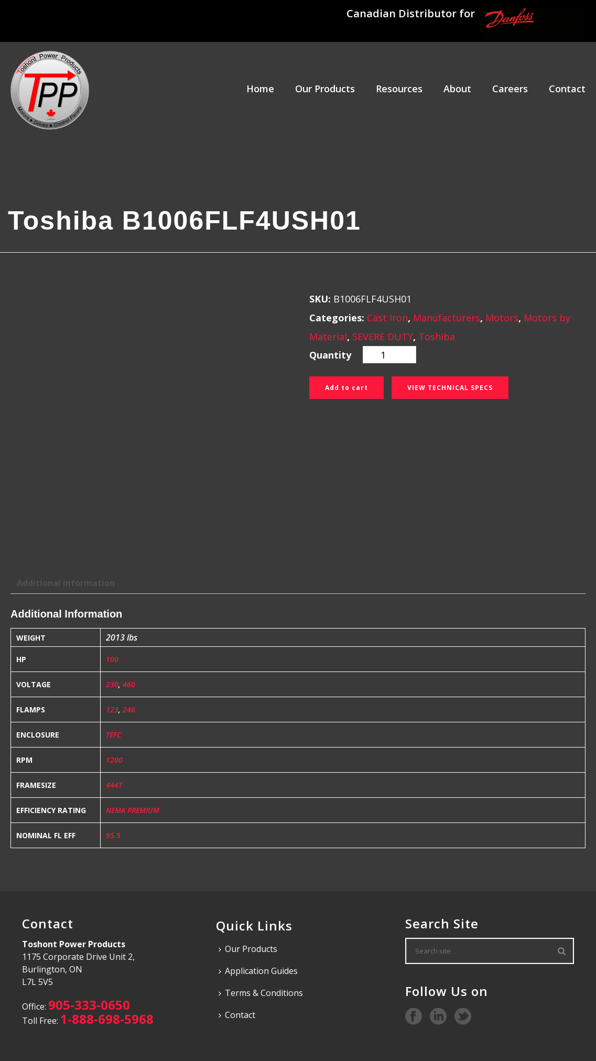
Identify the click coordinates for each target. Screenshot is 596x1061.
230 (112, 684)
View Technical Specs (450, 387)
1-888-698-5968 (107, 1018)
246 (129, 709)
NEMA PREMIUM (132, 810)
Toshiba (436, 336)
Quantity (330, 355)
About (457, 88)
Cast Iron (387, 317)
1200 (114, 760)
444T (114, 785)
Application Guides (258, 971)
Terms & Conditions (261, 993)
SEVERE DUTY (382, 336)
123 (112, 709)
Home (260, 88)
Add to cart (346, 387)
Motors (501, 317)
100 (112, 659)
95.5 (113, 835)
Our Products (325, 88)
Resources (399, 88)
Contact (567, 88)
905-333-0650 (89, 1004)
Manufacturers (446, 317)
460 (129, 684)
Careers (510, 88)
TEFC (113, 735)
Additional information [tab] (66, 583)
